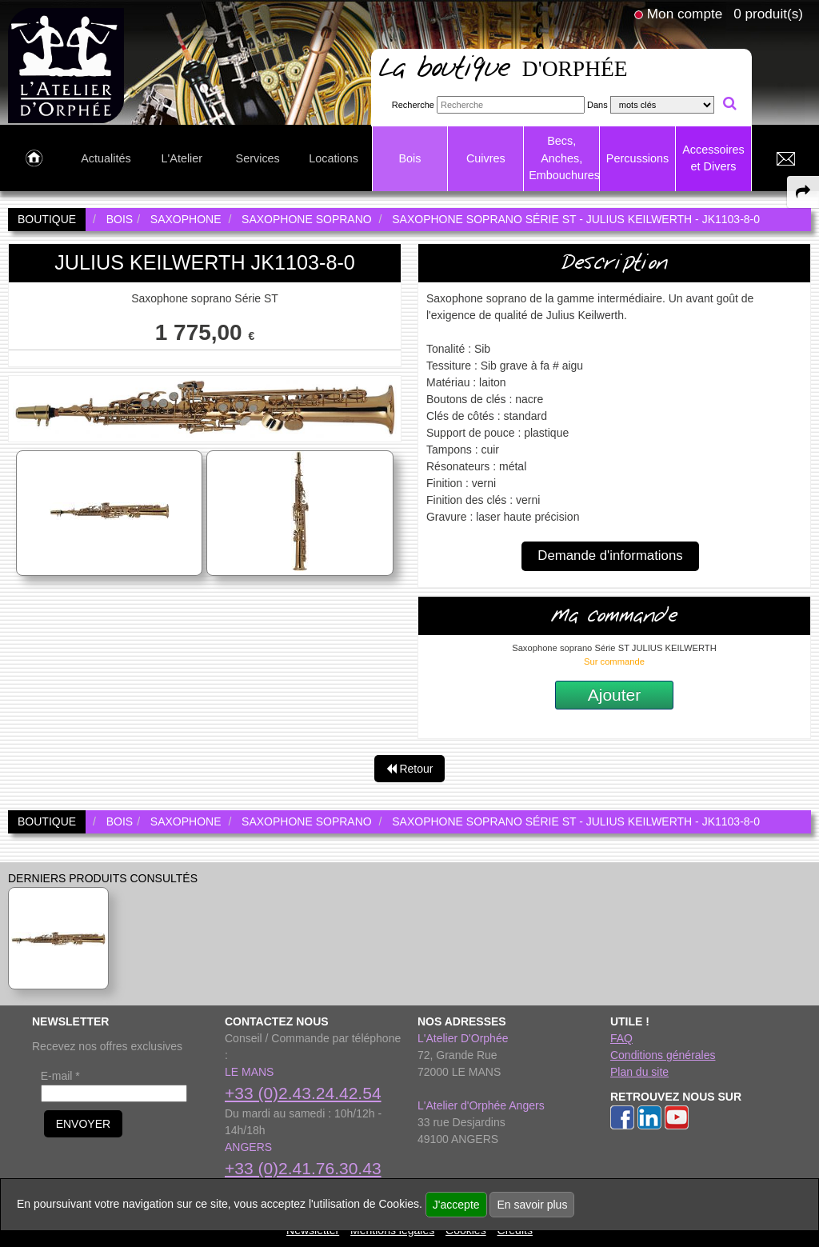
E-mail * (60, 1075)
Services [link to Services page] (258, 158)
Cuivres (485, 158)
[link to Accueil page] (34, 159)
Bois (409, 158)
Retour (409, 768)
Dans (597, 105)
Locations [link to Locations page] (333, 158)
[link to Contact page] (785, 159)
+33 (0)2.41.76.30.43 (303, 1168)
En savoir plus (532, 1204)
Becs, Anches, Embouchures (564, 158)
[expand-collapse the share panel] (803, 192)
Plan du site (639, 1071)
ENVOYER (83, 1123)
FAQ (621, 1038)
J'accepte (456, 1204)
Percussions (637, 158)
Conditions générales (663, 1055)
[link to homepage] (66, 65)
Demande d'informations (609, 555)
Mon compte (684, 14)
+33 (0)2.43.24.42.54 (303, 1093)
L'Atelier (182, 158)
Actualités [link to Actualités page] (105, 158)
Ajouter (614, 694)
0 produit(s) (768, 14)
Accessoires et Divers (713, 158)
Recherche (413, 105)
